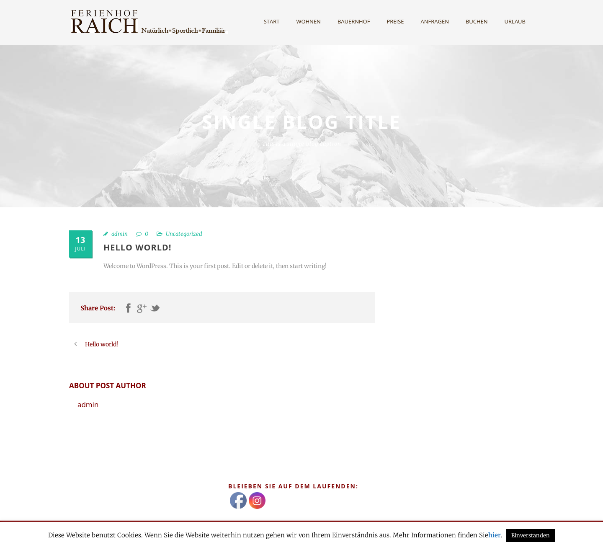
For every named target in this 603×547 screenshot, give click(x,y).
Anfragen (435, 21)
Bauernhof (354, 21)
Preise (395, 21)
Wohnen (308, 21)
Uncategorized (184, 233)
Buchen (477, 21)
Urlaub (515, 21)
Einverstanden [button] (530, 535)
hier (494, 535)
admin (119, 233)
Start (272, 21)
